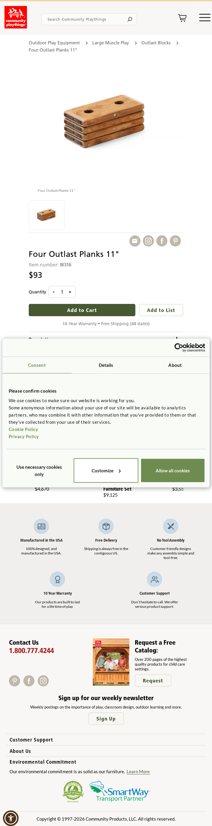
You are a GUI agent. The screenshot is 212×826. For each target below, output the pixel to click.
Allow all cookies (173, 470)
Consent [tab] (37, 365)
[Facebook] (30, 684)
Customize (106, 470)
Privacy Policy (24, 436)
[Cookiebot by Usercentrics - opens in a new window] (179, 347)
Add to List (161, 310)
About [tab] (175, 365)
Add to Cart (82, 310)
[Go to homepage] (15, 27)
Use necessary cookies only (39, 470)
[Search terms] (89, 19)
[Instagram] (44, 684)
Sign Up (106, 718)
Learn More (138, 771)
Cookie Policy (23, 429)
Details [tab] (106, 365)
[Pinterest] (16, 684)
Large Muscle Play (110, 43)
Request (153, 680)
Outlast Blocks (156, 43)
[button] (10, 818)
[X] (52, 684)
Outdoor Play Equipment (54, 43)
